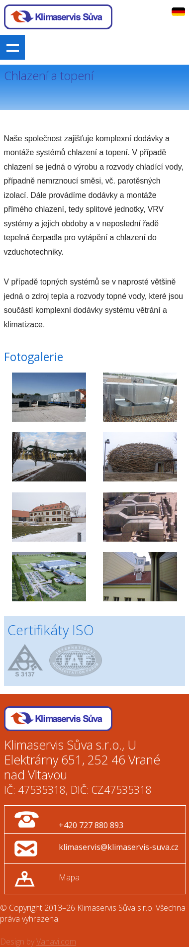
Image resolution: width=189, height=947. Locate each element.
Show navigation (12, 47)
